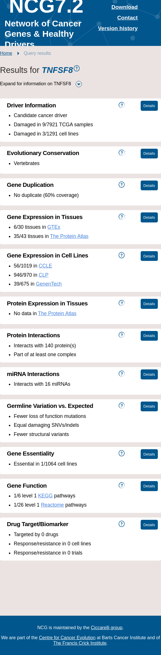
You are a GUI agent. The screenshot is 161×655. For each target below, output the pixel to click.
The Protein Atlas (69, 236)
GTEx (53, 227)
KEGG (45, 496)
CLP (43, 275)
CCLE (45, 266)
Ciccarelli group (106, 627)
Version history (118, 28)
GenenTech (49, 284)
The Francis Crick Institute (80, 643)
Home (6, 53)
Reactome (52, 505)
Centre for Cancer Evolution (67, 637)
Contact (127, 18)
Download (124, 7)
